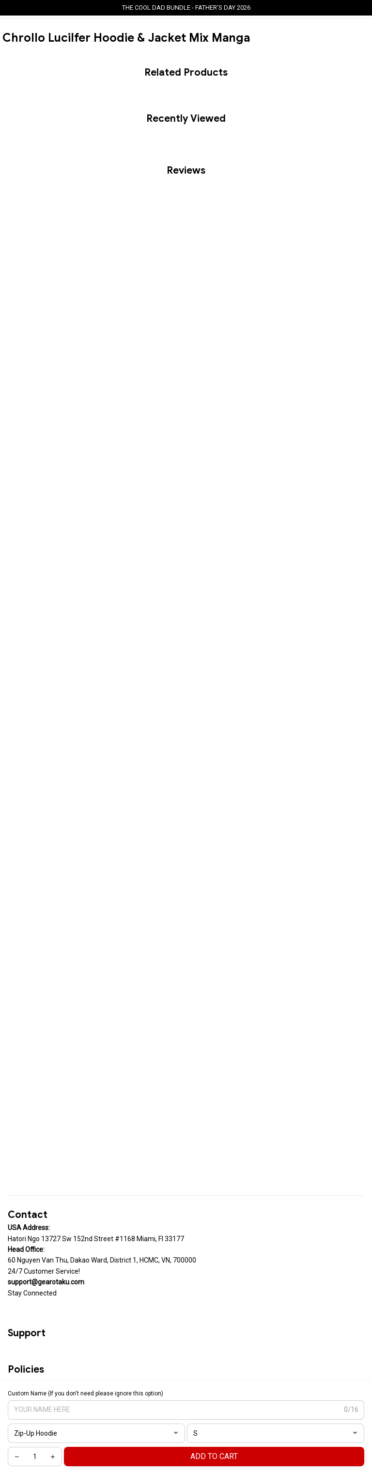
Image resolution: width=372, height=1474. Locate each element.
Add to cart (214, 1456)
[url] (46, 1282)
